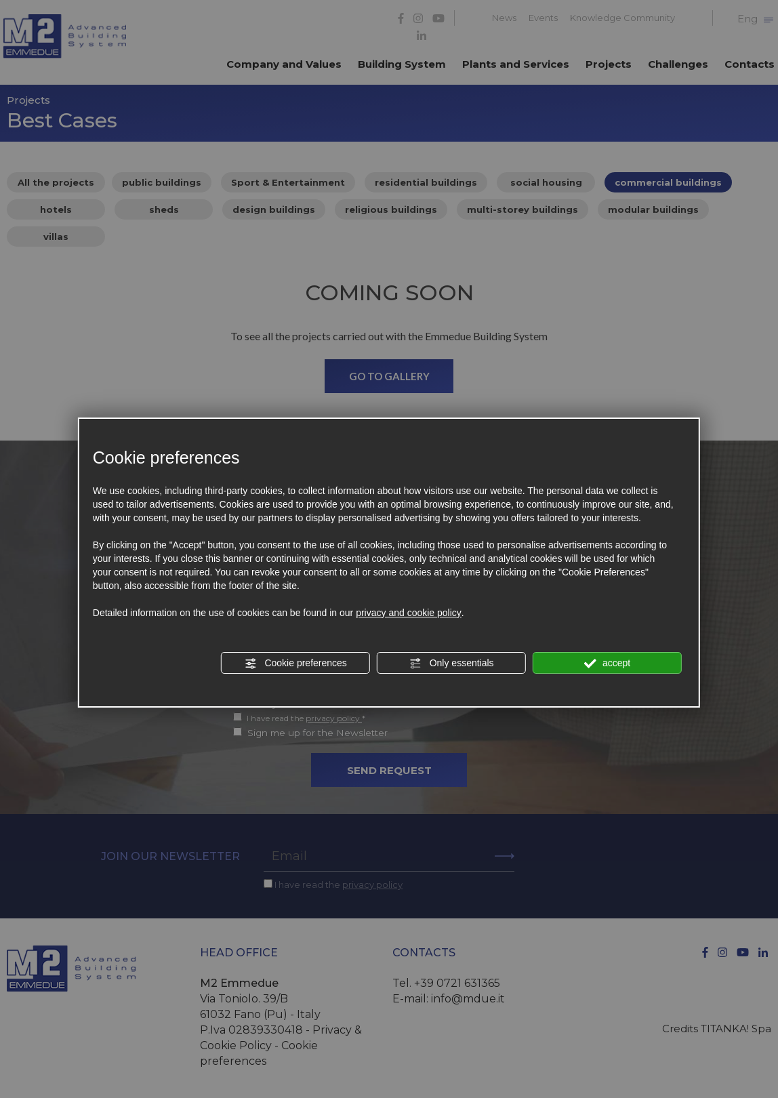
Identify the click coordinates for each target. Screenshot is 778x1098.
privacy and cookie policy (409, 612)
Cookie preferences (296, 663)
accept (607, 663)
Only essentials (451, 663)
